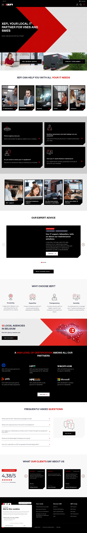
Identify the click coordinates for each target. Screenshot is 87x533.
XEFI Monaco (73, 516)
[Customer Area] (77, 5)
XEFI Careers (73, 506)
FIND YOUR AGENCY (9, 338)
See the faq (68, 433)
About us (55, 506)
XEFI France (73, 509)
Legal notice (37, 527)
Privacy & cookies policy (48, 527)
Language (83, 1)
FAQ (54, 516)
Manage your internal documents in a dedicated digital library (42, 515)
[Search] (81, 5)
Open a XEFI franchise (58, 511)
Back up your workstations (42, 511)
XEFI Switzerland (74, 513)
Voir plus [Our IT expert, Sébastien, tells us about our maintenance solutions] (50, 253)
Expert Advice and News (59, 513)
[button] (3, 4)
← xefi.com (4, 1)
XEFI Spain (72, 511)
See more (32, 483)
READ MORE (43, 394)
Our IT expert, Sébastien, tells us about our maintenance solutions (60, 236)
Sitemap (58, 527)
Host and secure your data (42, 506)
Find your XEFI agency (58, 509)
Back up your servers (41, 509)
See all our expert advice (43, 271)
